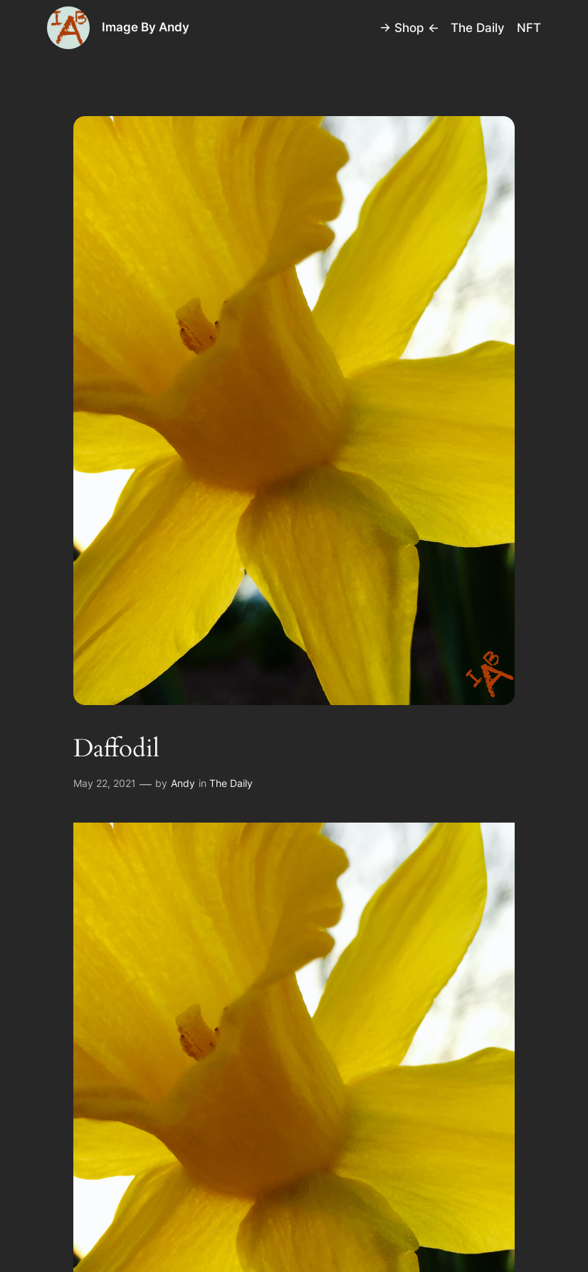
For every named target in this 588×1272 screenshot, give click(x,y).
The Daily (231, 783)
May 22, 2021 (104, 783)
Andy (183, 783)
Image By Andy (145, 27)
